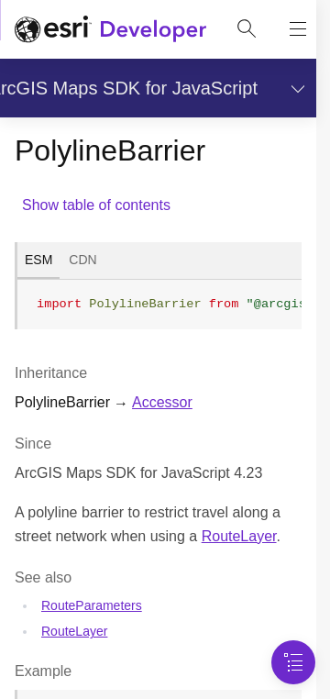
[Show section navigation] (294, 88)
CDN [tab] (82, 259)
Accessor (162, 402)
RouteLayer (239, 536)
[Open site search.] (246, 29)
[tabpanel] (158, 312)
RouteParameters (91, 605)
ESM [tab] (38, 259)
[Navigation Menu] (293, 662)
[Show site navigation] (298, 29)
